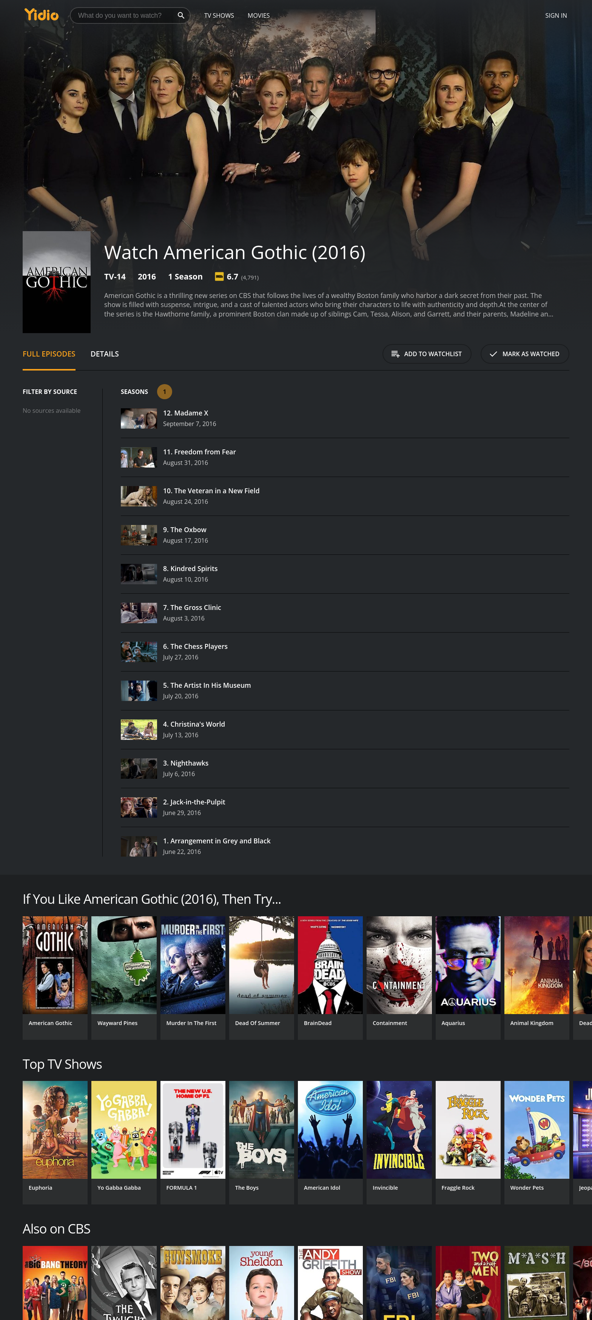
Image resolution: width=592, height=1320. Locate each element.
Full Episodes (49, 354)
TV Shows (219, 15)
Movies (259, 15)
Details (105, 354)
